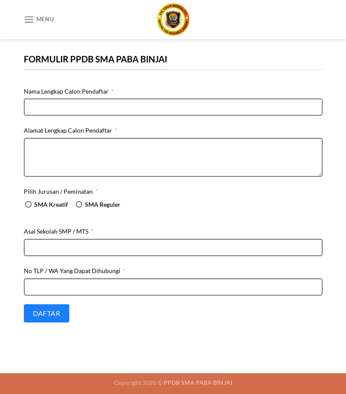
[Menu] (39, 19)
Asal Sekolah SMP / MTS (56, 231)
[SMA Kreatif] (28, 204)
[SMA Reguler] (79, 204)
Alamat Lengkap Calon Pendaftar (68, 130)
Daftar (47, 313)
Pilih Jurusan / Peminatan (58, 191)
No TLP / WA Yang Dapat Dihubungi (72, 270)
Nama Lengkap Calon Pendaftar (66, 91)
